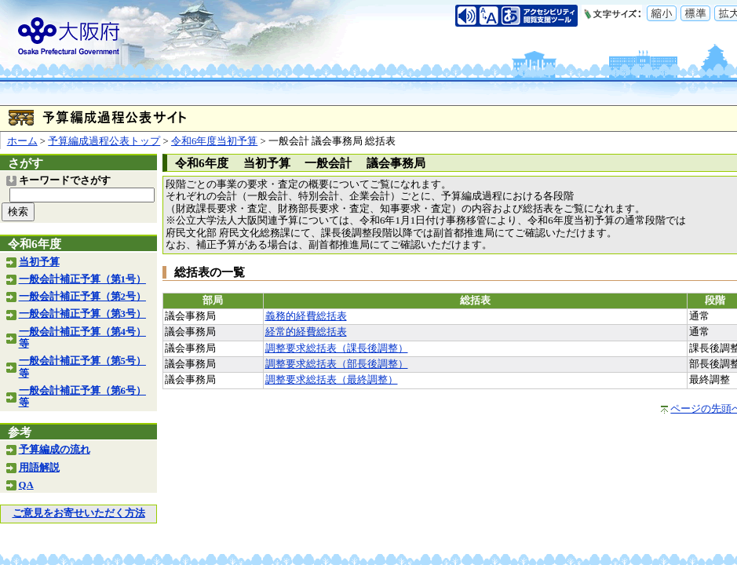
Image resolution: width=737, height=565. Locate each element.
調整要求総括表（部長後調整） (336, 364)
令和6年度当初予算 (214, 141)
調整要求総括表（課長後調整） (336, 348)
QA (26, 484)
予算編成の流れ (54, 449)
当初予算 (39, 262)
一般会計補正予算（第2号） (82, 296)
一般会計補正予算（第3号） (82, 313)
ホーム (22, 141)
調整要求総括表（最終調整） (331, 379)
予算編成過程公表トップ (104, 141)
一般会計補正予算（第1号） (82, 279)
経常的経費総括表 (306, 331)
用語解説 (39, 467)
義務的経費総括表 (306, 316)
